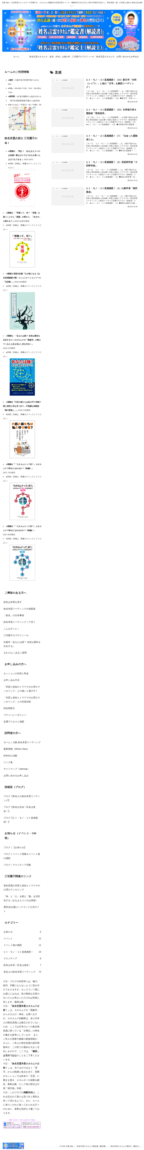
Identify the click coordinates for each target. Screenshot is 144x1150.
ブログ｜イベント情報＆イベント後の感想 (22, 856)
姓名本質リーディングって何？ (19, 622)
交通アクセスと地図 (14, 721)
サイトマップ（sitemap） (17, 769)
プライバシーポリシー (15, 715)
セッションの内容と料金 (16, 673)
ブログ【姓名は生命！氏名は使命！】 (19, 809)
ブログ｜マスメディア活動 (17, 865)
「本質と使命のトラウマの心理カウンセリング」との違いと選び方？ (22, 689)
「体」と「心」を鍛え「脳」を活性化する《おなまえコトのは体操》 (22, 898)
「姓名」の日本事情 (14, 615)
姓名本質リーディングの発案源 (19, 609)
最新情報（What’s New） (16, 749)
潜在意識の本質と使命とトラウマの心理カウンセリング (22, 887)
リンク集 (8, 762)
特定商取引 (9, 708)
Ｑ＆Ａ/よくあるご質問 (15, 652)
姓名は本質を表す (13, 602)
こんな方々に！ (11, 628)
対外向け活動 (10, 755)
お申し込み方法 (11, 680)
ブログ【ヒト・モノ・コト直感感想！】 (21, 820)
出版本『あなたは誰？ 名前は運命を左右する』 (22, 644)
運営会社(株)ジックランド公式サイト (21, 909)
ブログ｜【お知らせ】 (15, 847)
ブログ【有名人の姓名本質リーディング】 (22, 798)
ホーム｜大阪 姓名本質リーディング (22, 742)
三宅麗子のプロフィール (16, 635)
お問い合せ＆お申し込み (16, 775)
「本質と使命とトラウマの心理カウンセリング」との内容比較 (22, 699)
